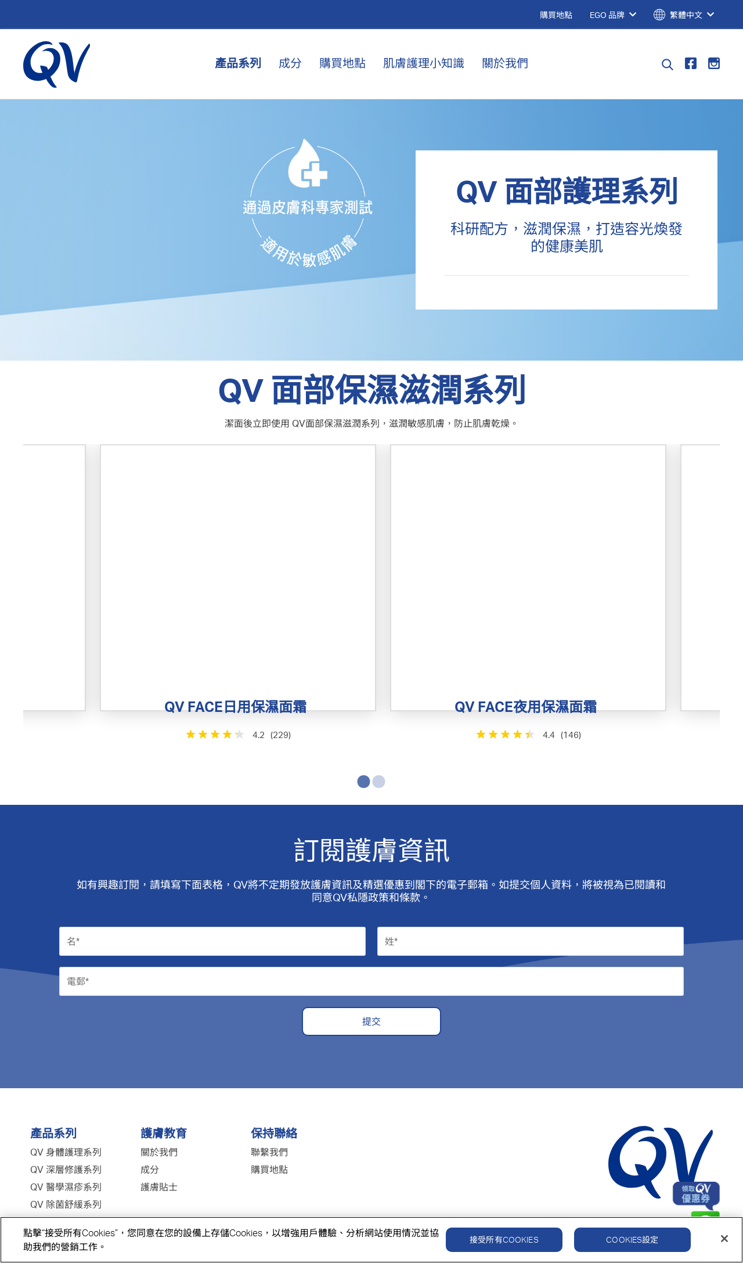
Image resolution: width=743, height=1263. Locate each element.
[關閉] (724, 1245)
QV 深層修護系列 (66, 1094)
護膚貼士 (159, 1111)
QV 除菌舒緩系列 (66, 1129)
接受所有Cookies (504, 1246)
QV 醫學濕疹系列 (66, 1111)
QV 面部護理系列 (66, 1164)
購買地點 (342, 63)
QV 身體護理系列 (66, 1076)
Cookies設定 (632, 1246)
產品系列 (238, 63)
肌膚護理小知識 (423, 63)
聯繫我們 (269, 1076)
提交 (371, 946)
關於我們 (505, 63)
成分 (290, 63)
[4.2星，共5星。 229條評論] (255, 688)
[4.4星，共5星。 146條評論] (488, 688)
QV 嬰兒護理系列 (66, 1146)
